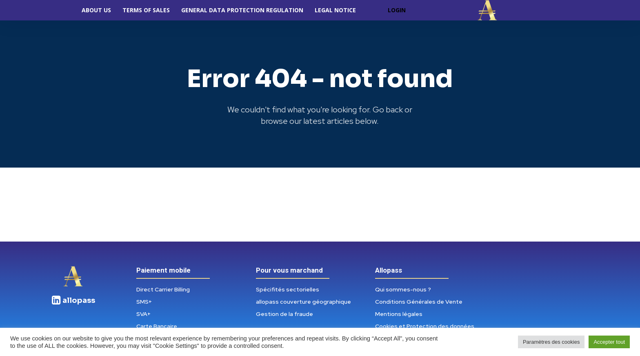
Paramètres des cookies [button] (551, 342)
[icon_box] (73, 300)
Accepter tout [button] (609, 342)
